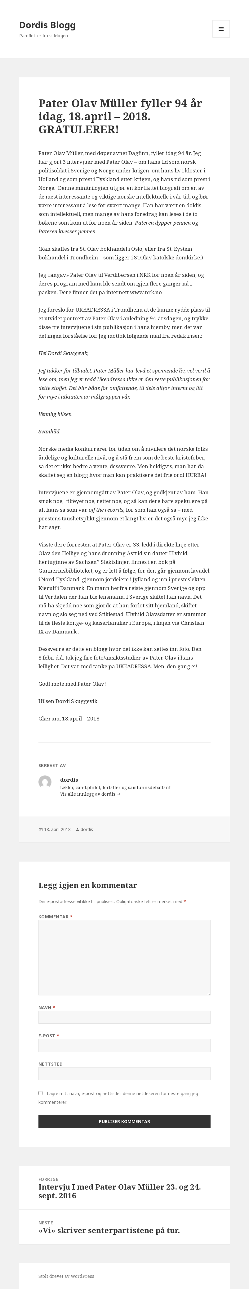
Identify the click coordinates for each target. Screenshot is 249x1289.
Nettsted (50, 1064)
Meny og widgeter (221, 37)
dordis (87, 829)
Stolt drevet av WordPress (66, 1276)
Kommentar (55, 917)
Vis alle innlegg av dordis (88, 794)
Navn (47, 1007)
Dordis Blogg (47, 25)
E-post (49, 1036)
